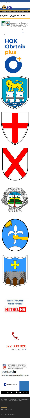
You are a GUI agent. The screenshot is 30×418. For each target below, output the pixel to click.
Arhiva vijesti (3, 2)
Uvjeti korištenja (21, 0)
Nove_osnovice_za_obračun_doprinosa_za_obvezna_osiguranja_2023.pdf (13, 32)
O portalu (2, 0)
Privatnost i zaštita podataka (11, 0)
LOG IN (8, 2)
